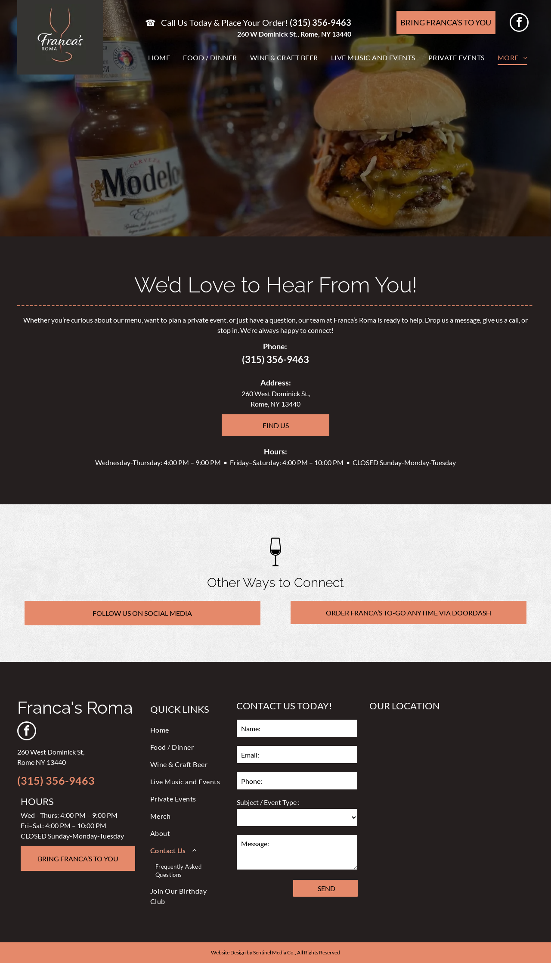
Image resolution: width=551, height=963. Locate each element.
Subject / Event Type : (268, 802)
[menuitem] (159, 57)
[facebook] (519, 23)
